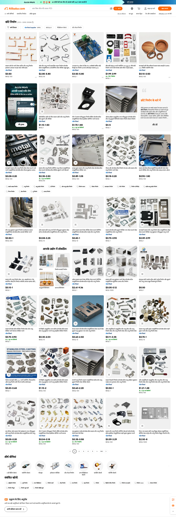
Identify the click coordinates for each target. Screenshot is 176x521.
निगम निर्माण (10, 191)
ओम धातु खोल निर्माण (65, 187)
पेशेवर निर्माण (93, 187)
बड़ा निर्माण (85, 483)
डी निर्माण (51, 187)
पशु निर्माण (25, 187)
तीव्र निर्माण (61, 483)
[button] (111, 8)
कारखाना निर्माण (107, 187)
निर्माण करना (81, 187)
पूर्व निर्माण (24, 483)
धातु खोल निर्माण (39, 187)
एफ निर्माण (73, 483)
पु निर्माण (34, 191)
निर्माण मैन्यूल (10, 488)
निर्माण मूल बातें (24, 488)
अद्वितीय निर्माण (11, 483)
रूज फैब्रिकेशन (36, 483)
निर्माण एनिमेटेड (134, 187)
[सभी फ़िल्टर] (12, 27)
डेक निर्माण (22, 191)
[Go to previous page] (70, 451)
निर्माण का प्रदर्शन (125, 483)
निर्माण (96, 483)
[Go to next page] (106, 451)
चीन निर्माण (121, 187)
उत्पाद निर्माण (45, 191)
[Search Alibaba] (70, 8)
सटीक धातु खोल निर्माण (150, 187)
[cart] (139, 9)
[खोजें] (117, 8)
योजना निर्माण (152, 483)
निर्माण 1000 (139, 483)
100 (101, 451)
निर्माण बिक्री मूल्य (38, 488)
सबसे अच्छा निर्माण (12, 187)
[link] (173, 500)
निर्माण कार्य (49, 483)
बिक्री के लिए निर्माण (109, 483)
